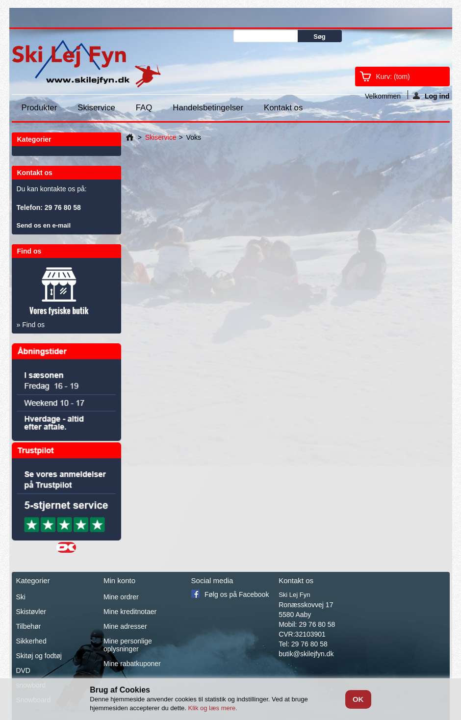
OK (358, 699)
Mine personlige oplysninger (127, 645)
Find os (29, 251)
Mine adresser (125, 626)
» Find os (31, 325)
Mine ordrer (121, 597)
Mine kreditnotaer (129, 612)
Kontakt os (283, 107)
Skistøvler (31, 612)
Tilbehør (28, 626)
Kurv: (393, 76)
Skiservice (96, 107)
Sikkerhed (31, 641)
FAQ (144, 107)
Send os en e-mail (44, 225)
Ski (20, 597)
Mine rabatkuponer (132, 664)
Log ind (431, 95)
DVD (23, 670)
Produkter (39, 107)
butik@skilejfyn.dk (306, 654)
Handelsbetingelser (208, 107)
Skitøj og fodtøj (38, 656)
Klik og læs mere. (212, 708)
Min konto (119, 580)
